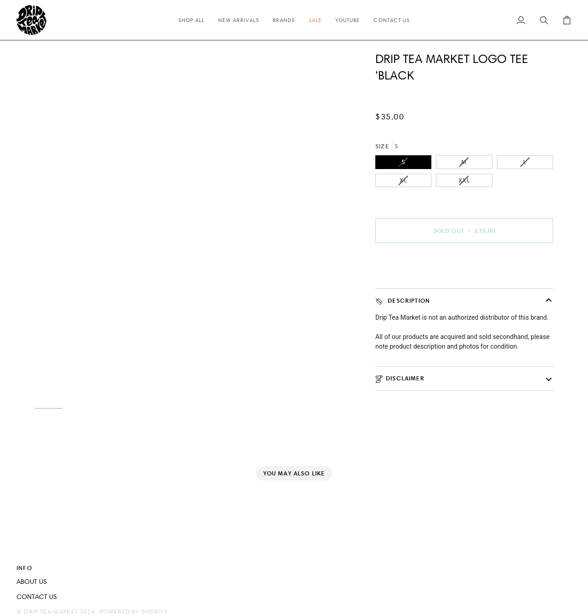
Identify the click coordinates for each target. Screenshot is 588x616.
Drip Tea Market (51, 611)
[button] (435, 566)
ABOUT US (32, 581)
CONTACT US (37, 597)
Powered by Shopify (134, 611)
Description (402, 301)
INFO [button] (24, 567)
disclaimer (399, 378)
